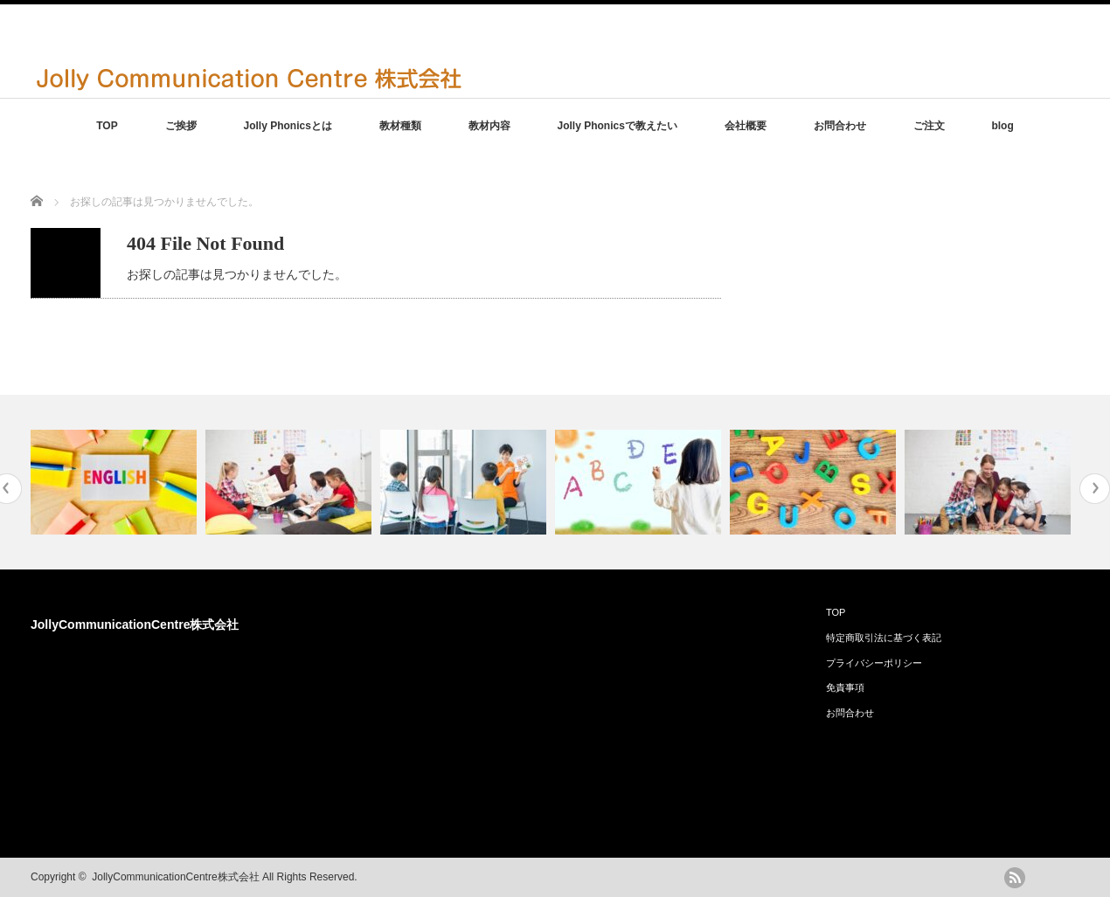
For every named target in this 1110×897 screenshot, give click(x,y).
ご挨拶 (181, 126)
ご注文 (929, 126)
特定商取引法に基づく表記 (883, 637)
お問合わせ (840, 126)
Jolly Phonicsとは (287, 126)
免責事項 (845, 687)
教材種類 (400, 126)
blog (1002, 126)
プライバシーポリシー (874, 663)
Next (1094, 488)
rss (1014, 877)
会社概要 (746, 126)
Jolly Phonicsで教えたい (617, 126)
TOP (106, 126)
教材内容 (489, 126)
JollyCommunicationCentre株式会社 (135, 624)
